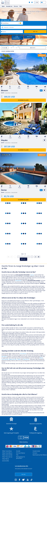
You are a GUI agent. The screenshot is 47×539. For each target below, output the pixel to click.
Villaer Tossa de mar (7, 457)
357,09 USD (9, 146)
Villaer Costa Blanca (7, 453)
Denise (4, 190)
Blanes (41, 358)
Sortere (32, 47)
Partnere (35, 453)
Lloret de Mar (14, 92)
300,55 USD (9, 96)
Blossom (4, 90)
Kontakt (18, 451)
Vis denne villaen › (23, 100)
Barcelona (4, 356)
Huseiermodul (36, 451)
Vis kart (4, 47)
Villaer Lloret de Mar (7, 455)
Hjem (3, 6)
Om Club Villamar (20, 453)
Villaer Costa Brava (7, 451)
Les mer (23, 474)
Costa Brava (7, 92)
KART (23, 259)
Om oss (16, 6)
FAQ (20, 6)
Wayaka (4, 140)
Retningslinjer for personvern (20, 457)
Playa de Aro (26, 359)
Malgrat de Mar (13, 359)
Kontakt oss (9, 6)
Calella (18, 359)
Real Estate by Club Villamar (40, 455)
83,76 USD (9, 196)
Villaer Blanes (5, 459)
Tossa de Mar (5, 359)
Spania (32, 275)
